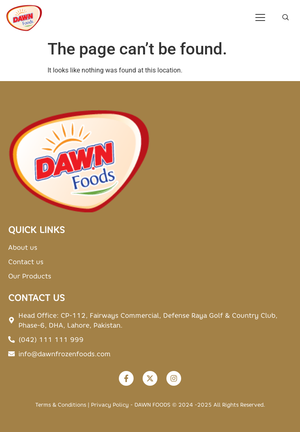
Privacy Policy (110, 404)
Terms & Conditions (60, 404)
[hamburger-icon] (260, 18)
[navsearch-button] (286, 18)
